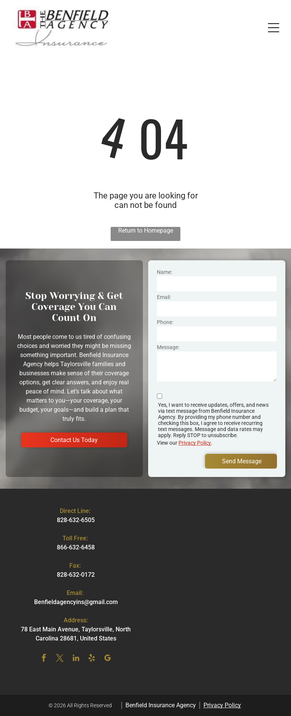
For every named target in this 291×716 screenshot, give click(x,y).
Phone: (165, 322)
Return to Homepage (145, 230)
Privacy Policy (194, 443)
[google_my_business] (107, 659)
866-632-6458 (76, 547)
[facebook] (44, 659)
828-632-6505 (76, 520)
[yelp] (91, 659)
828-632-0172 (76, 574)
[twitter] (60, 659)
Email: (164, 297)
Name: (164, 272)
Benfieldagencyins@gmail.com (76, 602)
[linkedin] (75, 659)
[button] (273, 27)
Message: (168, 347)
